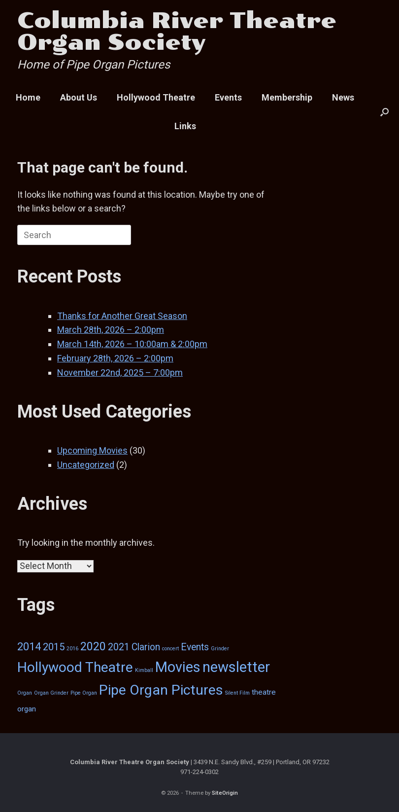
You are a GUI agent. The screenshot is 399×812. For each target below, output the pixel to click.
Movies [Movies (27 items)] (177, 667)
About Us (78, 97)
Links (185, 126)
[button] (384, 112)
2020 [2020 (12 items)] (93, 646)
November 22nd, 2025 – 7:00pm (120, 372)
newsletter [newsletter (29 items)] (236, 667)
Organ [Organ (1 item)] (24, 693)
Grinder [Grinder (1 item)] (220, 648)
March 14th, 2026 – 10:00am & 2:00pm (132, 344)
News (343, 97)
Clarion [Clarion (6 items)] (146, 647)
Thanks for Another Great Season (122, 316)
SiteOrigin (225, 792)
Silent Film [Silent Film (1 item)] (237, 693)
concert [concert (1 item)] (170, 648)
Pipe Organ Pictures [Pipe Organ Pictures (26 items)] (161, 690)
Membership (287, 97)
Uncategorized (85, 464)
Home (28, 97)
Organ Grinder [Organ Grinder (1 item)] (51, 693)
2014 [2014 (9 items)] (29, 646)
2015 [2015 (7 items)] (54, 647)
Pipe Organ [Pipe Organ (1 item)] (83, 693)
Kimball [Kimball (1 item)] (144, 670)
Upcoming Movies (92, 450)
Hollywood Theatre (156, 97)
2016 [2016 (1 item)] (72, 648)
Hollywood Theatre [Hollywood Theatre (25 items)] (75, 667)
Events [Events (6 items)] (195, 647)
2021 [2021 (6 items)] (119, 647)
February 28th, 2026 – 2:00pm (115, 358)
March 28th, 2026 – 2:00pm (110, 329)
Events (228, 97)
